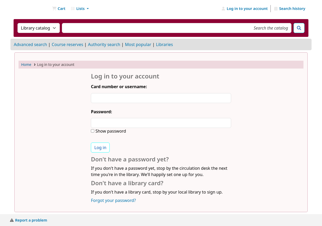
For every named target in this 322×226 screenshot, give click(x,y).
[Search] (299, 28)
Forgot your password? (113, 200)
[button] (58, 9)
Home (26, 64)
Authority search (104, 44)
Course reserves (67, 44)
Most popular (138, 44)
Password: (101, 112)
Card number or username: (119, 86)
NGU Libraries (28, 8)
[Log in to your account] (244, 9)
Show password (110, 131)
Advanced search (30, 44)
